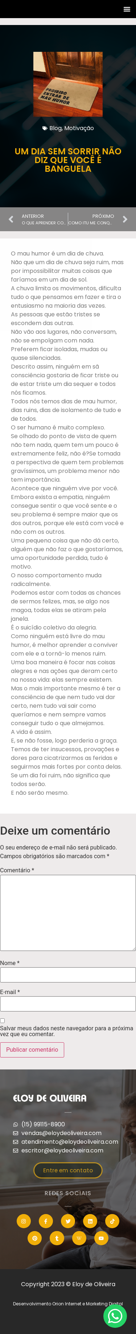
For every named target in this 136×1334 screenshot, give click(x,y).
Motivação (79, 128)
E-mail (10, 992)
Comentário (17, 870)
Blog (55, 128)
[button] (126, 9)
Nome (10, 963)
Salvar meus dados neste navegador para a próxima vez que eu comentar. (66, 1031)
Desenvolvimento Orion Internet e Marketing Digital (68, 1304)
